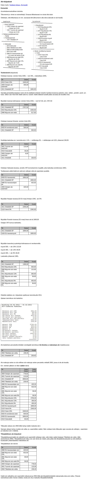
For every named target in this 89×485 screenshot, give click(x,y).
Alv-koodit (24, 5)
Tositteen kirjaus (14, 5)
